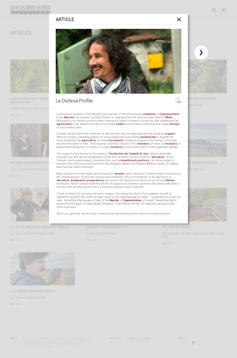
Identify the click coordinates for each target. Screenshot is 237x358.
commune (149, 114)
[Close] (179, 19)
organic (170, 133)
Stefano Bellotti (145, 163)
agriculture (89, 140)
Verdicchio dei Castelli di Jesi (128, 153)
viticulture (158, 157)
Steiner (170, 180)
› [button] (201, 52)
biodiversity (148, 137)
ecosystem (116, 140)
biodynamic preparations (87, 180)
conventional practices (134, 160)
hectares (143, 143)
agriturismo (64, 124)
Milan (169, 117)
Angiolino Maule (120, 163)
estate (120, 124)
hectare (174, 124)
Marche (69, 117)
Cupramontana (169, 114)
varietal (119, 173)
